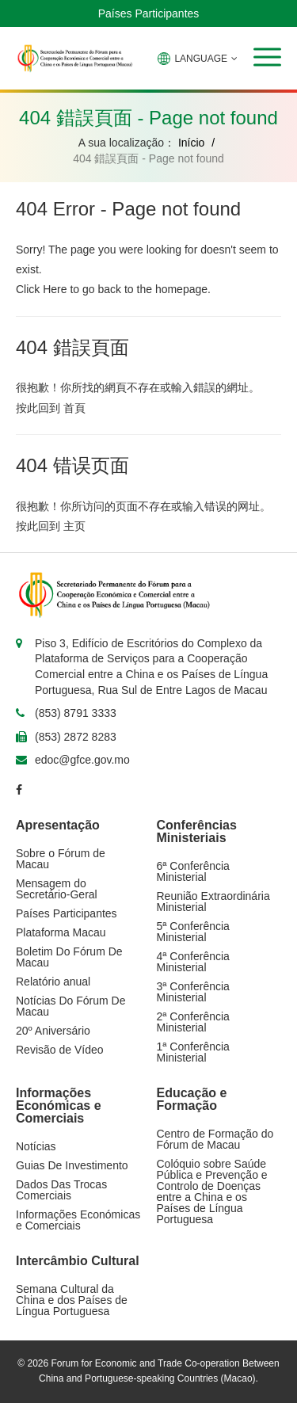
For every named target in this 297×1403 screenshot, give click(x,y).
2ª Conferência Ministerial (193, 1022)
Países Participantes (149, 13)
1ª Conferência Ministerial (193, 1052)
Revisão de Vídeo (60, 1049)
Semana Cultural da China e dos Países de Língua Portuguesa (72, 1300)
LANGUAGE (198, 58)
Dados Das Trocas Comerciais (61, 1190)
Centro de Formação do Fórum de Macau (215, 1139)
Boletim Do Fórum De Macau (69, 957)
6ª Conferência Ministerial (193, 871)
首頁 (74, 408)
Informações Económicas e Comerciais (78, 1220)
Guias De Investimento (72, 1165)
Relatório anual (53, 981)
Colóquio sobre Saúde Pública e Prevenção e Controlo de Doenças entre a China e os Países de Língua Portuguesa (212, 1191)
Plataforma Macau (61, 932)
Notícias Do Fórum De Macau (70, 1006)
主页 (74, 526)
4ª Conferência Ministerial (193, 962)
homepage (181, 289)
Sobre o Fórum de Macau (60, 859)
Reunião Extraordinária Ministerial (213, 901)
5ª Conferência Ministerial (193, 932)
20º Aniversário (53, 1030)
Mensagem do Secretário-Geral (56, 889)
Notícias (36, 1146)
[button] (267, 57)
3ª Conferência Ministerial (193, 992)
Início (191, 142)
